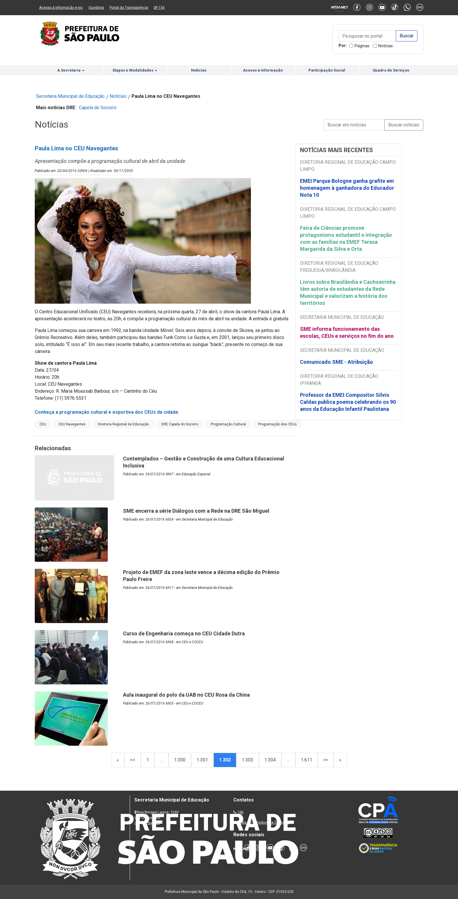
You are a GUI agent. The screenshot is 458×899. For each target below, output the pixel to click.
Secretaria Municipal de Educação (70, 96)
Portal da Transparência (129, 8)
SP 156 (159, 8)
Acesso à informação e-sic (61, 8)
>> (325, 760)
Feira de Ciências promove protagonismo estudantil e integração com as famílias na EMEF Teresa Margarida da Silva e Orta (346, 238)
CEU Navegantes (72, 424)
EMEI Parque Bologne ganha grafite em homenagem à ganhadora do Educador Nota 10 (347, 188)
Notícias (385, 46)
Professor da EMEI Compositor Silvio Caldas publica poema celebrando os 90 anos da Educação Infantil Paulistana (348, 402)
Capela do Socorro (98, 107)
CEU (42, 424)
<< (132, 760)
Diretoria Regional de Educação (123, 424)
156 (240, 812)
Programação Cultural (228, 424)
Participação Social (326, 70)
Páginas (362, 46)
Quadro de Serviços (391, 70)
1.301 (202, 760)
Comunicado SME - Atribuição (336, 362)
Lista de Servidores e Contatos (264, 822)
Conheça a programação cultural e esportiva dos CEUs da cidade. (107, 412)
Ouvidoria (96, 8)
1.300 (179, 760)
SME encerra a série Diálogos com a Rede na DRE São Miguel (196, 511)
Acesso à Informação (263, 70)
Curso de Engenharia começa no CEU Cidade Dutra (184, 633)
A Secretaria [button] (70, 70)
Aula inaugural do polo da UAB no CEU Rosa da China (186, 695)
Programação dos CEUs (277, 424)
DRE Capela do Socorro (179, 424)
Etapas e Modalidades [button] (135, 70)
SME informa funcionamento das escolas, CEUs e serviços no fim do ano (347, 332)
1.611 (306, 760)
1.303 (247, 760)
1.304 (270, 760)
